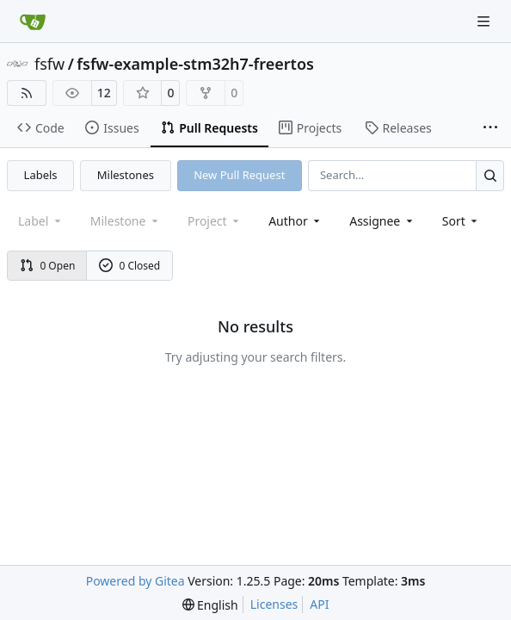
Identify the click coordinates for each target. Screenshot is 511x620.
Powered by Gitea (135, 581)
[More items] (490, 128)
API (319, 604)
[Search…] (490, 175)
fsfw (49, 63)
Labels (41, 175)
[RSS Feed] (26, 93)
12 (104, 92)
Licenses (274, 604)
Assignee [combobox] (382, 221)
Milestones (125, 175)
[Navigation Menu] (485, 21)
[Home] (33, 21)
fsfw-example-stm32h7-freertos (195, 63)
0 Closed (130, 265)
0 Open (48, 265)
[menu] (461, 221)
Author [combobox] (295, 221)
